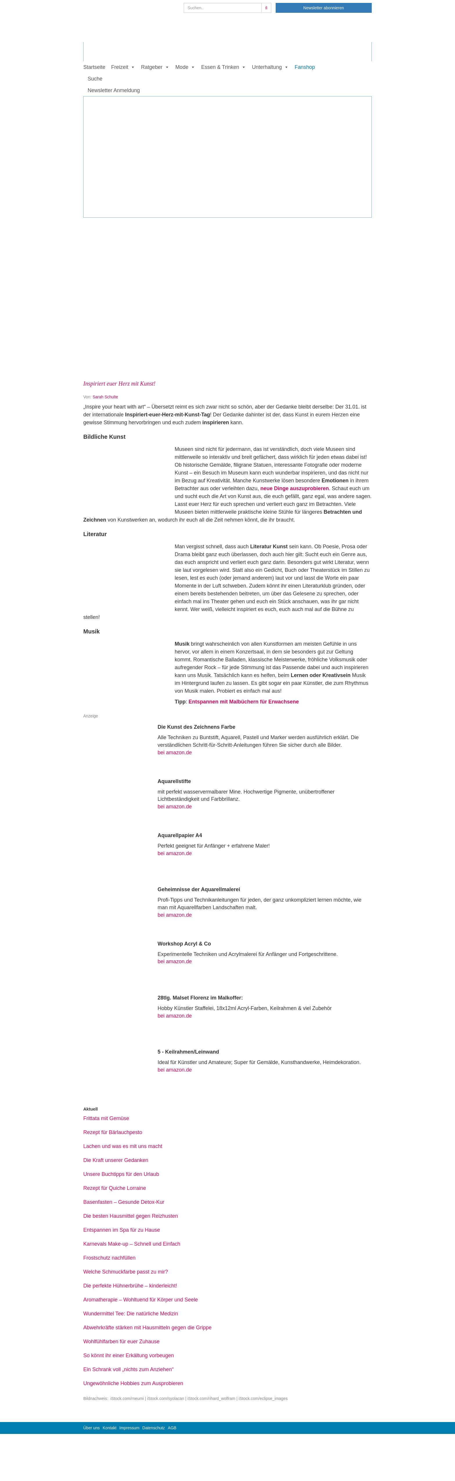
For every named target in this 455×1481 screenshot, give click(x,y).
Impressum (129, 1428)
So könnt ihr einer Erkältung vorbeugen (128, 1355)
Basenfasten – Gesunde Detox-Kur (123, 1202)
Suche (95, 79)
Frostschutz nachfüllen (109, 1258)
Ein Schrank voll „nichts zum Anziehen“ (128, 1369)
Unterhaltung (267, 67)
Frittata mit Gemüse (106, 1118)
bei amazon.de (175, 752)
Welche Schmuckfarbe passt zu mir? (125, 1272)
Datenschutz (153, 1428)
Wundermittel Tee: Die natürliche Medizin (130, 1314)
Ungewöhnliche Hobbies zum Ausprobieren (133, 1383)
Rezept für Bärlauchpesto (112, 1132)
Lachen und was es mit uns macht (122, 1146)
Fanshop (305, 67)
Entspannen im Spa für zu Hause (121, 1230)
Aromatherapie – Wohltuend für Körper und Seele (140, 1300)
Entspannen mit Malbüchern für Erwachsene (243, 702)
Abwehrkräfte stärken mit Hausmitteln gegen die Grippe (147, 1327)
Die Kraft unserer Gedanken (115, 1160)
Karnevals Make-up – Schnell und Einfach (131, 1244)
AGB (172, 1428)
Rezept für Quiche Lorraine (114, 1188)
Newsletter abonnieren (323, 8)
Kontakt (109, 1428)
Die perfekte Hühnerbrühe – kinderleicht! (130, 1286)
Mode (181, 67)
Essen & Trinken (220, 67)
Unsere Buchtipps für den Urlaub (121, 1174)
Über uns (91, 1428)
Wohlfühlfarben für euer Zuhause (121, 1341)
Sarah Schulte (105, 397)
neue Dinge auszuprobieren (294, 488)
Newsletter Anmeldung (114, 90)
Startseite (94, 67)
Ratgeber (151, 67)
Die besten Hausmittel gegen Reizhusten (130, 1216)
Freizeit (119, 67)
